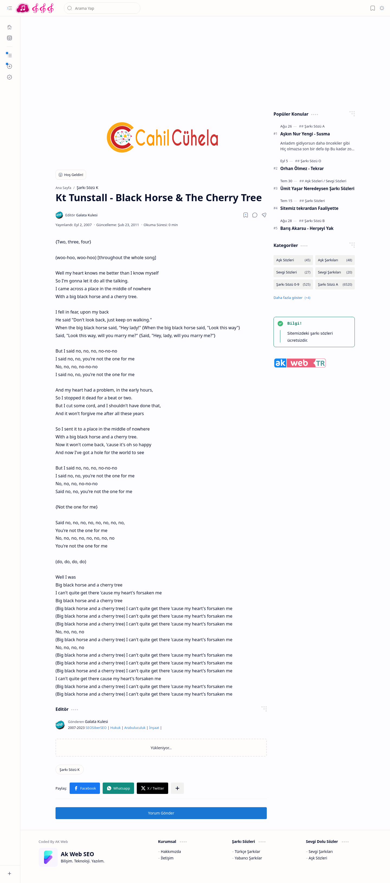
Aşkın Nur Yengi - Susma (305, 133)
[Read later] (246, 215)
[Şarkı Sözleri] (315, 200)
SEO (89, 727)
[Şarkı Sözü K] (70, 769)
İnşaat (154, 727)
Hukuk (115, 727)
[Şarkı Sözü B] (314, 220)
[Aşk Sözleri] (315, 180)
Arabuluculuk (134, 727)
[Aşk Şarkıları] (335, 260)
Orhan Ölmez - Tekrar (302, 168)
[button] (9, 8)
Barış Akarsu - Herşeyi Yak (306, 228)
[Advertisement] (205, 62)
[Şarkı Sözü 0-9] (293, 284)
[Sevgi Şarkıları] (335, 272)
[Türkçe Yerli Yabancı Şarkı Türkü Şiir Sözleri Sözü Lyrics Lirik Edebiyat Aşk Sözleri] (35, 8)
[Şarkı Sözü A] (314, 126)
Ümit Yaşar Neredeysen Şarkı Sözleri (317, 188)
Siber (96, 727)
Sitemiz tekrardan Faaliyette (309, 208)
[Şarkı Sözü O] (311, 160)
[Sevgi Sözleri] (336, 180)
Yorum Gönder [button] (161, 813)
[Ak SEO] (9, 37)
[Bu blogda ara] (102, 8)
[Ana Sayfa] (9, 27)
